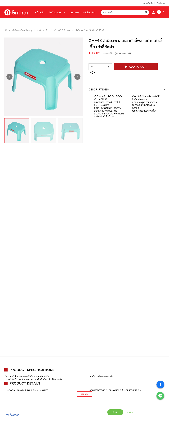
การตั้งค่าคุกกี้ (12, 415)
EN (163, 12)
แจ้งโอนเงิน (89, 12)
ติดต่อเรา (161, 3)
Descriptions (99, 89)
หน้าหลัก (39, 12)
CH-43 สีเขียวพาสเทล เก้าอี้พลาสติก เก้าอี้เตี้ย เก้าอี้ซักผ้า (79, 30)
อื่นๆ (47, 30)
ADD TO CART (136, 67)
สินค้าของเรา (56, 12)
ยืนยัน (115, 412)
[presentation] (9, 77)
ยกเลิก (129, 412)
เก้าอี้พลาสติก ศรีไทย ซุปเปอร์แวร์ (26, 30)
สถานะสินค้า (147, 3)
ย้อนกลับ (84, 393)
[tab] (127, 90)
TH (159, 12)
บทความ (74, 12)
